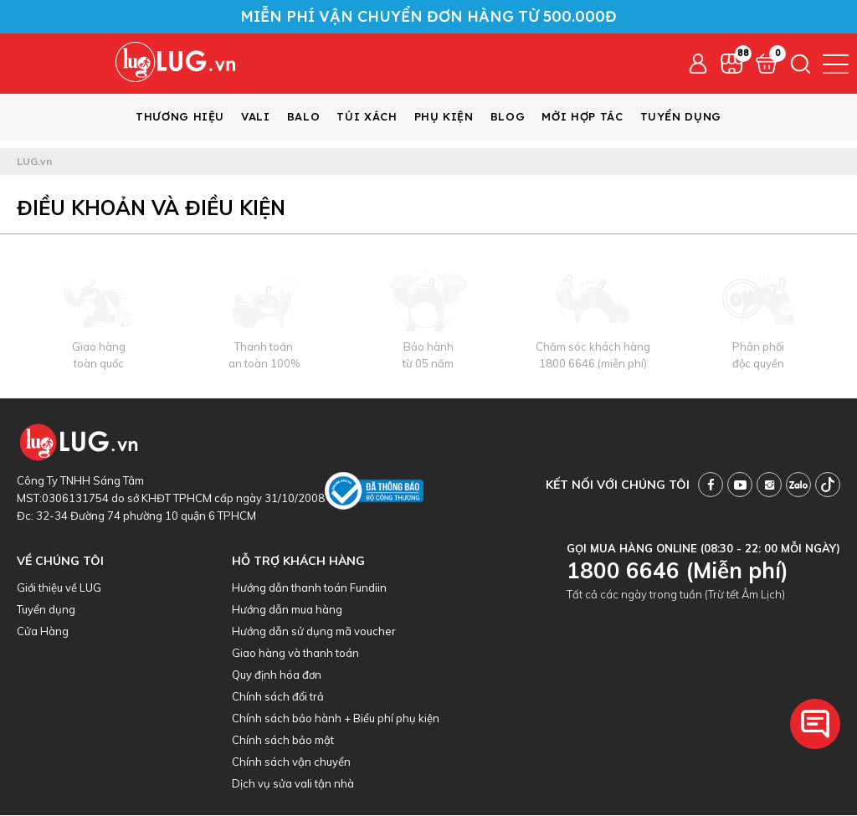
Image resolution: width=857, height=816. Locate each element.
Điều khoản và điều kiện (151, 208)
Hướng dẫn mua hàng (287, 610)
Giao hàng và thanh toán (295, 653)
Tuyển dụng (46, 610)
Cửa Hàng (43, 632)
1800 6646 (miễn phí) (593, 364)
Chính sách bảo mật (283, 740)
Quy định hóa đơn (276, 675)
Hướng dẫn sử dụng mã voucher (314, 632)
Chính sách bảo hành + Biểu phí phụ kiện (335, 719)
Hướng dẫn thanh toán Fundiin (309, 588)
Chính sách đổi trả (278, 697)
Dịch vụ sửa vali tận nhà (293, 784)
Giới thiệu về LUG (59, 588)
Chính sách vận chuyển (291, 762)
